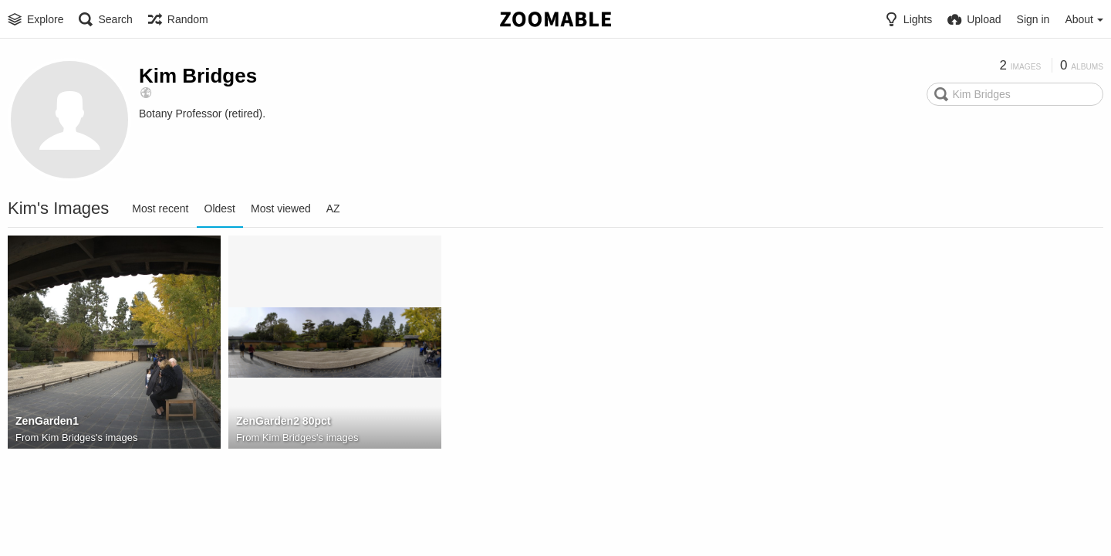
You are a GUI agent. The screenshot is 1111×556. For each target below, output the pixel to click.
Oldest (219, 208)
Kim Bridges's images (90, 437)
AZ (333, 208)
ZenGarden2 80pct (283, 421)
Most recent (160, 208)
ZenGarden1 (47, 421)
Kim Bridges (198, 75)
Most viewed (281, 208)
